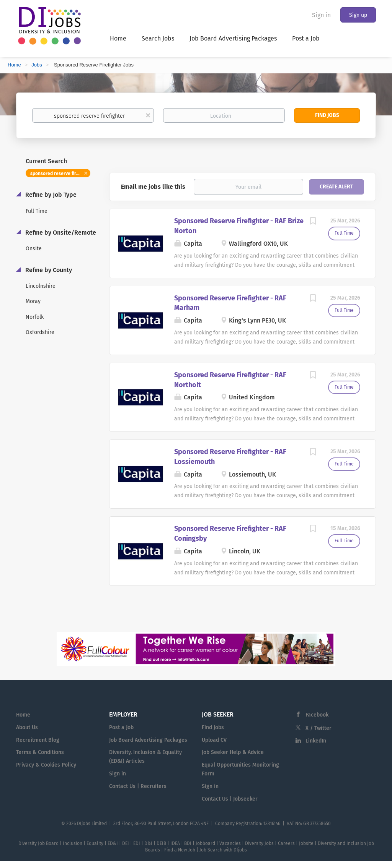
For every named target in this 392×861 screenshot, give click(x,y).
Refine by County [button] (48, 270)
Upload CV (214, 740)
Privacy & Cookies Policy (46, 765)
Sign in (321, 15)
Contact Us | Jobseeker (230, 799)
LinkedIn (315, 741)
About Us (27, 727)
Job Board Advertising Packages (148, 740)
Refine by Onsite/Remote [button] (60, 232)
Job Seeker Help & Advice (233, 752)
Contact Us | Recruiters (138, 786)
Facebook (316, 715)
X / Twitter (318, 728)
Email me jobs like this (153, 186)
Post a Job (121, 727)
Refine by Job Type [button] (50, 194)
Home (14, 65)
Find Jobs (327, 115)
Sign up (358, 15)
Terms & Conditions (40, 752)
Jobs (36, 65)
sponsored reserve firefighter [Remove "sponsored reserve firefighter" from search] (60, 173)
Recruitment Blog (37, 740)
